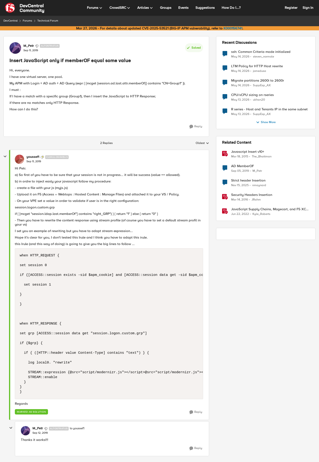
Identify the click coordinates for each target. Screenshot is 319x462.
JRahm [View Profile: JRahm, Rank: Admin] (256, 199)
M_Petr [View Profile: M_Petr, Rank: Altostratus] (28, 46)
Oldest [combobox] (202, 143)
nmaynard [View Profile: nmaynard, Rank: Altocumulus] (259, 185)
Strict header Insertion (248, 180)
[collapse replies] (5, 156)
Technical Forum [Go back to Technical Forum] (47, 20)
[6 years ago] (240, 171)
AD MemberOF (242, 166)
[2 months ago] (240, 56)
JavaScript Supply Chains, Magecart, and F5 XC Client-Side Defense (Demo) (268, 209)
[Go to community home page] (24, 7)
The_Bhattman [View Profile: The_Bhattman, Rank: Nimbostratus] (261, 156)
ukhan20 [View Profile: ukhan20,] (259, 100)
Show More (266, 122)
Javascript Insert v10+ (247, 152)
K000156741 (232, 28)
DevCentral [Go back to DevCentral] (10, 20)
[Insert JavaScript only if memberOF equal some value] (33, 161)
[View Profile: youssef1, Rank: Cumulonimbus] (19, 159)
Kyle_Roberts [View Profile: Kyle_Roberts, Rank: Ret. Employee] (261, 214)
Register (291, 8)
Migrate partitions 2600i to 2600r (257, 81)
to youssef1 (77, 428)
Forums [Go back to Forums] (27, 20)
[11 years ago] (239, 157)
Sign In (308, 8)
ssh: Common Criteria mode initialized (260, 52)
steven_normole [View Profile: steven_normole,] (263, 56)
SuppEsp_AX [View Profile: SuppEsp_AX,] (262, 85)
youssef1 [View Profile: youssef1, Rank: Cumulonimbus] (32, 157)
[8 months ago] (240, 185)
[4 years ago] (240, 214)
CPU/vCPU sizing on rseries (252, 95)
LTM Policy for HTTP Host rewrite (257, 66)
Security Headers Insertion (251, 195)
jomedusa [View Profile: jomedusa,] (259, 71)
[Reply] (195, 127)
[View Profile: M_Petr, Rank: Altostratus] (15, 48)
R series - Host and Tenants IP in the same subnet (269, 109)
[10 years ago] (239, 200)
